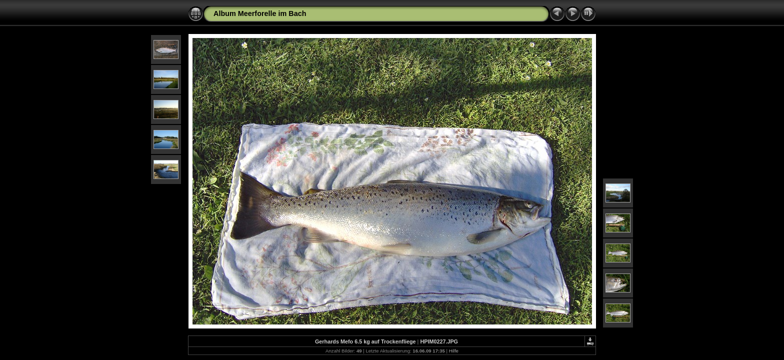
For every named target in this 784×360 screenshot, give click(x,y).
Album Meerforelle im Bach (260, 14)
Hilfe (453, 351)
